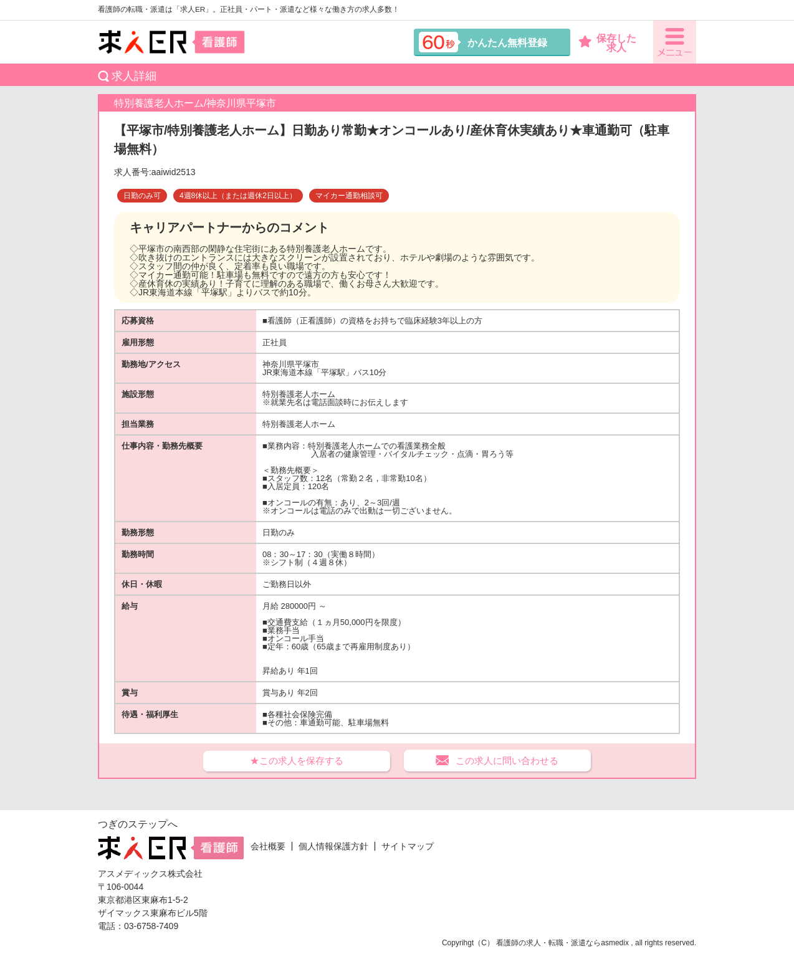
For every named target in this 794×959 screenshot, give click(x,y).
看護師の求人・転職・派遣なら (548, 942)
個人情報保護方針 (333, 846)
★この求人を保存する (296, 760)
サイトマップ (407, 846)
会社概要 (268, 846)
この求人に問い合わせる (507, 760)
